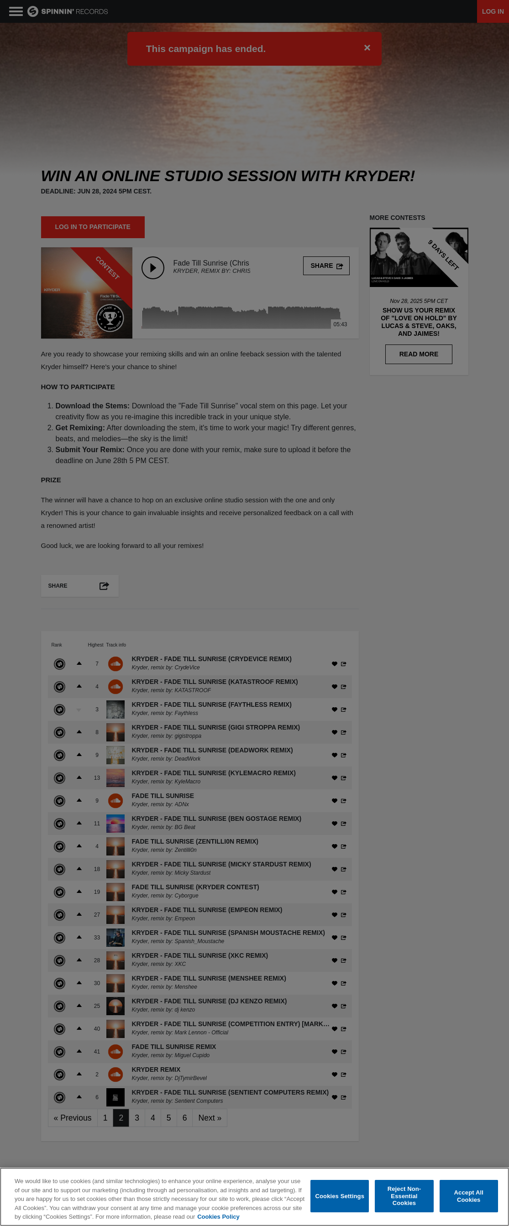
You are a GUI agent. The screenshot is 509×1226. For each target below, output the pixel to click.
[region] (254, 1197)
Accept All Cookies (468, 1196)
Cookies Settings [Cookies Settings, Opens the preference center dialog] (339, 1196)
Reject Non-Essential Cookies (404, 1195)
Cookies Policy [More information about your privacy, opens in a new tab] (218, 1216)
